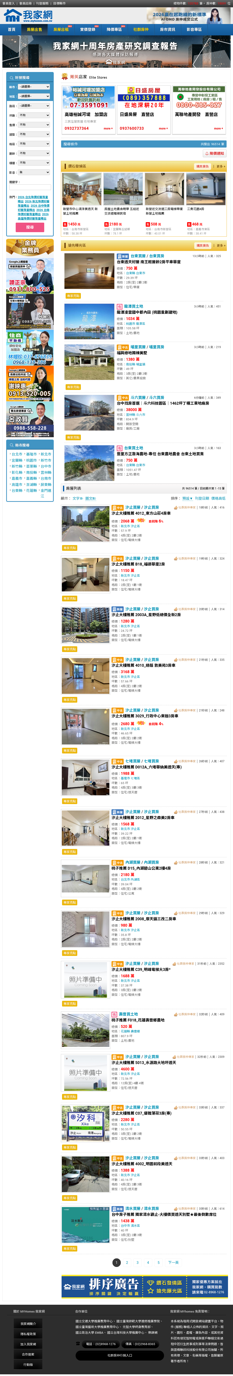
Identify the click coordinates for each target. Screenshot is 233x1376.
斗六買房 (156, 397)
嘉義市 (17, 478)
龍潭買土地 (133, 306)
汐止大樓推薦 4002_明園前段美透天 (142, 1164)
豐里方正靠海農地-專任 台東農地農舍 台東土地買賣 (160, 454)
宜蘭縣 (17, 460)
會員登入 (8, 3)
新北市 (46, 454)
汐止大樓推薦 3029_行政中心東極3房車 (145, 716)
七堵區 (135, 778)
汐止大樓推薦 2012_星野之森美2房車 (143, 817)
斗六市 (140, 415)
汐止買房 (151, 507)
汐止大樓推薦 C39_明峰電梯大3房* (141, 969)
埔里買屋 (138, 347)
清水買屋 (133, 1208)
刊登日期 (202, 498)
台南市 (46, 478)
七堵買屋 (133, 761)
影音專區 (194, 29)
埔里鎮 (140, 364)
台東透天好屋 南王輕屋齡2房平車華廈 (149, 262)
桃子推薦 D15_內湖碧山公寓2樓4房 (141, 868)
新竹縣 (17, 466)
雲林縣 (46, 472)
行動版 (28, 1364)
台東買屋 (138, 256)
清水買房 (151, 1208)
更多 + (221, 166)
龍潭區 (140, 324)
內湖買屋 (133, 862)
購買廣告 (202, 166)
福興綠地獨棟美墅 (132, 353)
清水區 (135, 1225)
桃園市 (31, 460)
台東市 (140, 273)
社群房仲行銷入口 (119, 1355)
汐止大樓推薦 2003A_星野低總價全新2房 (146, 615)
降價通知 (214, 153)
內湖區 (135, 879)
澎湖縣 (31, 485)
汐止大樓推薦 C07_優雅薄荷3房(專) (141, 1113)
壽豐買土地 (128, 1014)
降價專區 (113, 29)
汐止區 (135, 526)
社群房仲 (141, 29)
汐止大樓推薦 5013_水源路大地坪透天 (144, 1062)
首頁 (11, 29)
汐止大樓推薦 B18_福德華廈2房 (138, 564)
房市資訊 (167, 29)
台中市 (46, 466)
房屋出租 (60, 29)
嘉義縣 (31, 478)
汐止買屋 (133, 507)
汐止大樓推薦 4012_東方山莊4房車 (141, 513)
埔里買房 (156, 347)
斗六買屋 (138, 397)
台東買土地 (133, 448)
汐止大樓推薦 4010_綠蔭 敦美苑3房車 (143, 665)
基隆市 (31, 454)
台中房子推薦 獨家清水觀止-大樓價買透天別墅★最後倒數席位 (164, 1214)
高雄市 (17, 485)
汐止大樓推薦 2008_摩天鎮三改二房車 (144, 919)
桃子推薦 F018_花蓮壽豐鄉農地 (138, 1020)
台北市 (17, 454)
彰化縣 (17, 472)
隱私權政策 (28, 1334)
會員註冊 (25, 3)
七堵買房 (151, 761)
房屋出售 (34, 29)
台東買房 (156, 256)
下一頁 (173, 1263)
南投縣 (31, 472)
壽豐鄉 (135, 1031)
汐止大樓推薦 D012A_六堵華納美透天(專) (147, 767)
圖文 (90, 498)
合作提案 (28, 1354)
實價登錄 (87, 29)
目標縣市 (59, 3)
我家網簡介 (28, 1324)
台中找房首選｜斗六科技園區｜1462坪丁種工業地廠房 (163, 403)
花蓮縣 (31, 491)
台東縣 (17, 491)
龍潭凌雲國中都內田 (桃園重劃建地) (147, 312)
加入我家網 (28, 1344)
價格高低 (218, 498)
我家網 (40, 15)
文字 (78, 498)
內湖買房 (151, 862)
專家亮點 (73, 296)
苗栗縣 (31, 466)
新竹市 (46, 460)
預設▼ (187, 498)
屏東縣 (46, 485)
